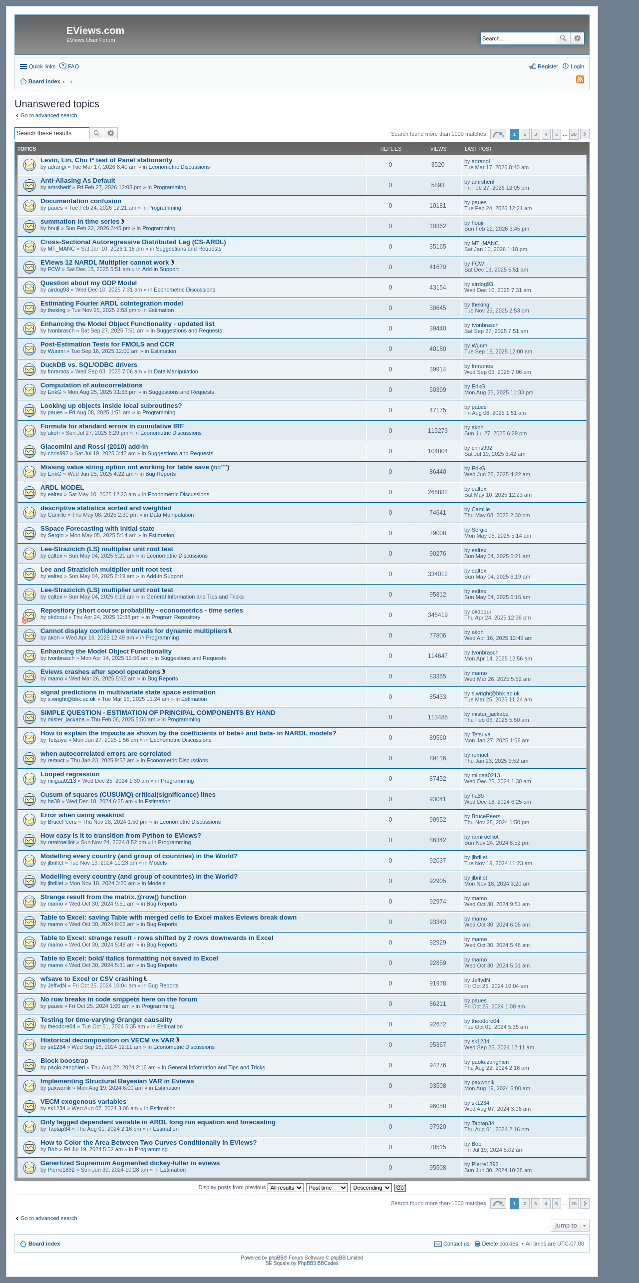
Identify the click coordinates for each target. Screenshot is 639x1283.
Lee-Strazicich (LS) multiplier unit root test (106, 549)
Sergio (56, 535)
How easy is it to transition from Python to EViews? (120, 835)
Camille (57, 515)
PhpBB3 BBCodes (318, 1263)
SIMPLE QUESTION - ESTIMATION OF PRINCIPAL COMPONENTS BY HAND (158, 712)
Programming (169, 187)
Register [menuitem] (548, 66)
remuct (56, 760)
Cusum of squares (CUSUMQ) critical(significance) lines (128, 794)
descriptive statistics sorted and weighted (105, 508)
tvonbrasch (61, 330)
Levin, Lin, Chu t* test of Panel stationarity (106, 160)
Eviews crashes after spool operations (100, 671)
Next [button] (585, 134)
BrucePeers (62, 822)
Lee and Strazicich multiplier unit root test (106, 569)
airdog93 (58, 290)
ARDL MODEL (62, 487)
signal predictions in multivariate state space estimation (128, 692)
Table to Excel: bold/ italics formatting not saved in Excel (129, 958)
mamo (55, 678)
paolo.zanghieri (66, 1067)
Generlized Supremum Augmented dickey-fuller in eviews (130, 1163)
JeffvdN (57, 985)
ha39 (54, 801)
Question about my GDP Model (88, 283)
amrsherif (59, 187)
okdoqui (57, 617)
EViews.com (95, 30)
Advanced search (577, 38)
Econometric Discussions (179, 167)
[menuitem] (575, 81)
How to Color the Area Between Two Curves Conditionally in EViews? (148, 1142)
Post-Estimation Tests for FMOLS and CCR (107, 344)
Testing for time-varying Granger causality (106, 1019)
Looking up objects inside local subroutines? (111, 405)
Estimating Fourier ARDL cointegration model (111, 303)
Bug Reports (160, 474)
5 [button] (556, 134)
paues (55, 208)
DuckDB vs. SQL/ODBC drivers (88, 364)
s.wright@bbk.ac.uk (72, 699)
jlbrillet (55, 863)
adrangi (57, 167)
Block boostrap (64, 1060)
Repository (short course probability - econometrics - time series (141, 610)
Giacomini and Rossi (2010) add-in (94, 446)
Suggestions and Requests (188, 249)
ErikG (55, 392)
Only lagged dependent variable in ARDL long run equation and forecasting (158, 1122)
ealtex (55, 494)
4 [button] (546, 134)
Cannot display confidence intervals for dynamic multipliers (133, 631)
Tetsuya (57, 740)
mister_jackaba (66, 719)
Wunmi (56, 351)
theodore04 (62, 1026)
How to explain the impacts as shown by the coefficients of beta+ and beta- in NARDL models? (188, 733)
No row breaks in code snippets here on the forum (118, 999)
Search (563, 38)
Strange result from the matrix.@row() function (113, 897)
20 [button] (574, 134)
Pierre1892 (61, 1170)
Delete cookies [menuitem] (500, 1244)
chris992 (58, 453)
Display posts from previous (250, 1187)
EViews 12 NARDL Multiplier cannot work (104, 262)
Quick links (42, 66)
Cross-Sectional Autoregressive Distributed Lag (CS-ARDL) (133, 242)
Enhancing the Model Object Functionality (106, 651)
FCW (54, 269)
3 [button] (535, 134)
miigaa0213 (62, 781)
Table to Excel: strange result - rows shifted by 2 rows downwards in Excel (157, 938)
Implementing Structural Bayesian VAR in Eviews (117, 1081)
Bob (53, 1149)
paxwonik (59, 1088)
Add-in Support (160, 269)
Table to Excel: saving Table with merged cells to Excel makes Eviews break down (168, 917)
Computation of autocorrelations (91, 385)
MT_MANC (61, 249)
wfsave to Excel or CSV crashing (91, 978)
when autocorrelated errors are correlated (105, 753)
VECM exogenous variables (83, 1101)
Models (158, 863)
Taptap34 (59, 1129)
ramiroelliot (61, 842)
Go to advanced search (48, 115)
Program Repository (175, 617)
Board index (44, 1244)
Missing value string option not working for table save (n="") (135, 467)
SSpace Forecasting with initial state (97, 528)
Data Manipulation (176, 371)
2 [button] (525, 134)
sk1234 (56, 1047)
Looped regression (70, 774)
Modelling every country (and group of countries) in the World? (139, 856)
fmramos (58, 371)
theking (56, 310)
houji (53, 228)
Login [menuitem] (577, 66)
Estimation (161, 310)
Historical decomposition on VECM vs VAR (107, 1040)
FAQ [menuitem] (73, 66)
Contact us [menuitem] (456, 1244)
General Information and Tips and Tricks (195, 597)
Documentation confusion (81, 201)
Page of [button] (498, 134)
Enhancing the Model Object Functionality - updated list (127, 323)
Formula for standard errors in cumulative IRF (112, 426)
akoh (54, 433)
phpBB (276, 1258)
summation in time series (79, 221)
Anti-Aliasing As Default (77, 180)
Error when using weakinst (82, 815)
